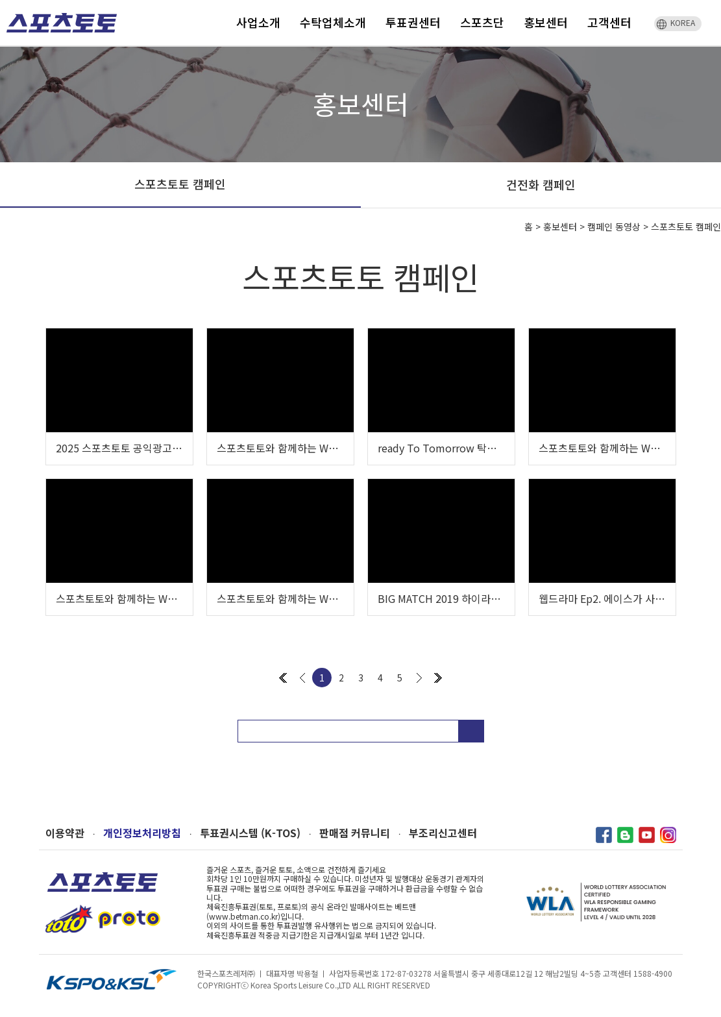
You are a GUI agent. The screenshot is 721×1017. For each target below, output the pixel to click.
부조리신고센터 (443, 833)
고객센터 (609, 22)
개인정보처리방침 (142, 833)
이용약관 (64, 833)
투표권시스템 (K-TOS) (250, 833)
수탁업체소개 (333, 22)
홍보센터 (546, 22)
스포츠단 (482, 22)
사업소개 (258, 22)
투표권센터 (413, 22)
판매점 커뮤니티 (354, 833)
